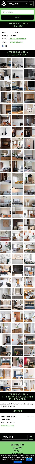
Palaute (17, 451)
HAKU (17, 17)
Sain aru (29, 459)
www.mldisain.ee (16, 42)
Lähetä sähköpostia (18, 39)
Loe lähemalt (18, 462)
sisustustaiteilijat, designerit (9, 404)
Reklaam (17, 448)
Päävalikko (17, 4)
